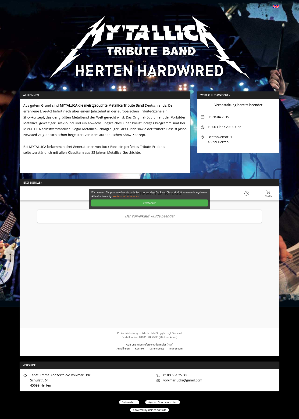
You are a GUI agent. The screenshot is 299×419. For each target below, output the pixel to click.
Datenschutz (129, 402)
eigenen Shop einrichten (162, 402)
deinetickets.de (157, 410)
